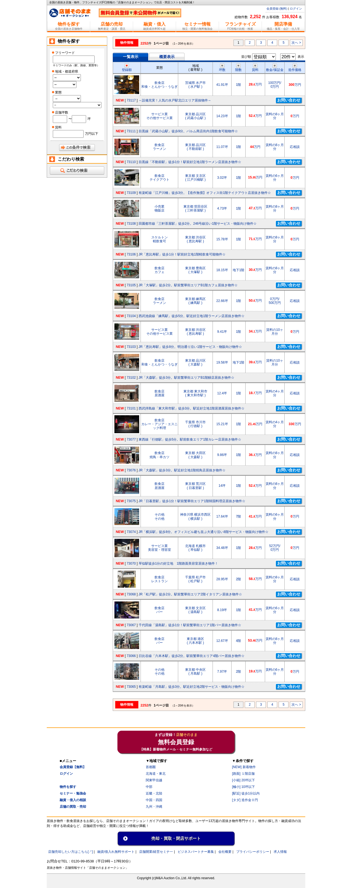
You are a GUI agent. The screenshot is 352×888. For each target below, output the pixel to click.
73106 (131, 254)
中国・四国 (154, 800)
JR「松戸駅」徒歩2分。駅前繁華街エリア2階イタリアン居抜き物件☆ (190, 594)
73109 (131, 193)
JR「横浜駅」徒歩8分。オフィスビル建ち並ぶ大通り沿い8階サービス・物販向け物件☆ (203, 532)
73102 (131, 378)
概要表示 (167, 56)
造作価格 (294, 68)
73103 (131, 347)
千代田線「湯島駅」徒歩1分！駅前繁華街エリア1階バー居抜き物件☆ (190, 625)
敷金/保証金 (274, 68)
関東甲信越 (154, 780)
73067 (131, 625)
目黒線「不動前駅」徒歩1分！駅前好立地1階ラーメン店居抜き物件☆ (190, 162)
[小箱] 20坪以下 (243, 780)
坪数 (222, 68)
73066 (131, 656)
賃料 (255, 68)
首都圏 (151, 767)
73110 (131, 162)
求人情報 (280, 852)
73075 (131, 501)
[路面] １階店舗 (243, 774)
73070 (131, 563)
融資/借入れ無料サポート (115, 852)
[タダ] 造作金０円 (245, 800)
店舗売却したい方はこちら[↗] (70, 852)
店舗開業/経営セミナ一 (156, 852)
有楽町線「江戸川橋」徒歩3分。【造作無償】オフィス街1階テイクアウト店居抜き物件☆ (205, 193)
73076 (131, 470)
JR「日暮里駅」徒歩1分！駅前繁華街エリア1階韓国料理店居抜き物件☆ (192, 501)
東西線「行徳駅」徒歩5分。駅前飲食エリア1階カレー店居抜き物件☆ (190, 439)
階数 (238, 68)
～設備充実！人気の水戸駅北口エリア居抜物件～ (175, 100)
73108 (131, 224)
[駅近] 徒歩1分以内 (246, 793)
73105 (131, 285)
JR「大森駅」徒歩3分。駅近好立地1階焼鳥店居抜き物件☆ (182, 470)
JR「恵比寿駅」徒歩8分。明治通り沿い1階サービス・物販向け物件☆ (190, 347)
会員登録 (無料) (276, 8)
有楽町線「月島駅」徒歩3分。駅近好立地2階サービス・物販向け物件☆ (191, 687)
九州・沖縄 (154, 807)
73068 (131, 594)
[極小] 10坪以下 (243, 787)
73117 (131, 100)
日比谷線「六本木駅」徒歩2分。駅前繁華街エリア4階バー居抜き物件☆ (191, 656)
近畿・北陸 (154, 793)
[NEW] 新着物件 (244, 767)
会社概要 (225, 852)
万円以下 (91, 134)
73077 (131, 439)
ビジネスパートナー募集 (196, 852)
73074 (131, 532)
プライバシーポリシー (252, 852)
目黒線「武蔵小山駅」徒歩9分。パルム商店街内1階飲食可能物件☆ (188, 131)
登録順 (127, 68)
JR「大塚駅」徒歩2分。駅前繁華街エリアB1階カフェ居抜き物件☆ (188, 285)
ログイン (296, 8)
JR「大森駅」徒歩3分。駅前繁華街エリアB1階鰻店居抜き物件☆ (186, 378)
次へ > (296, 43)
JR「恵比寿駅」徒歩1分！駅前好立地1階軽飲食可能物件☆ (182, 254)
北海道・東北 (156, 774)
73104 (131, 316)
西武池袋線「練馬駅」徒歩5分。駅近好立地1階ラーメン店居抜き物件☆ (191, 316)
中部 (149, 787)
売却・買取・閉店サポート (176, 838)
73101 (131, 408)
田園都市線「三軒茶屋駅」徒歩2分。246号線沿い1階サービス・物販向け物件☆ (198, 224)
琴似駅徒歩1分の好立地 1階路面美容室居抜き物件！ (178, 563)
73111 (131, 131)
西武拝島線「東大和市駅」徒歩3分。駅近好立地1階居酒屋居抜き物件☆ (191, 408)
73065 (131, 687)
